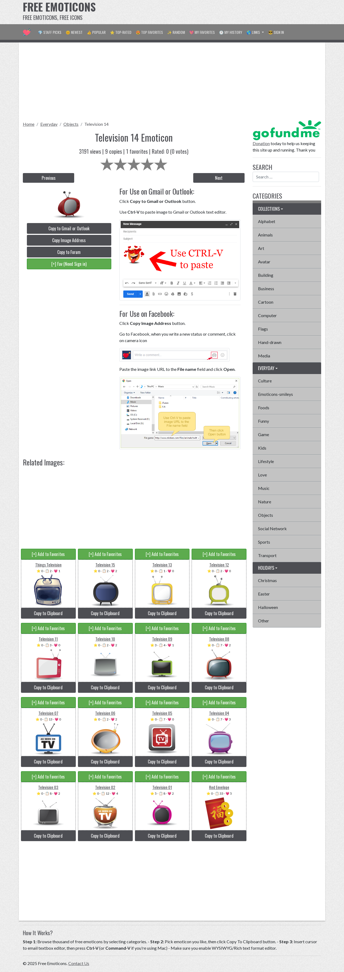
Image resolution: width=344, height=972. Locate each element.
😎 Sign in (276, 32)
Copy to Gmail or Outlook (68, 228)
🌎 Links (253, 32)
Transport (267, 555)
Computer (267, 315)
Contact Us (78, 963)
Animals (265, 234)
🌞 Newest (74, 32)
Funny (263, 421)
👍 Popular (96, 32)
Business (266, 288)
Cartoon (265, 301)
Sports (264, 541)
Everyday (49, 124)
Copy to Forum (69, 252)
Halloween (268, 607)
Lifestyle (266, 461)
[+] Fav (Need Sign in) (69, 264)
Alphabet (266, 221)
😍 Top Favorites (149, 32)
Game (263, 434)
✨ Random (176, 32)
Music (264, 488)
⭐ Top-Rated (120, 32)
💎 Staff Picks (49, 32)
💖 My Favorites (202, 32)
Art (261, 248)
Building (265, 275)
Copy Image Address (69, 240)
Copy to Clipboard (48, 613)
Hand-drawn (269, 342)
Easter (264, 593)
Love (262, 474)
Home (28, 124)
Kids (262, 447)
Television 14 (96, 124)
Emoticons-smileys (275, 394)
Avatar (264, 261)
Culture (265, 380)
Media (264, 355)
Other (263, 620)
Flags (263, 328)
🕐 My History (230, 32)
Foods (263, 407)
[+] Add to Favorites (48, 554)
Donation (261, 143)
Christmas (267, 580)
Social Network (272, 528)
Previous (49, 178)
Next (219, 178)
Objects (70, 124)
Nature (264, 501)
